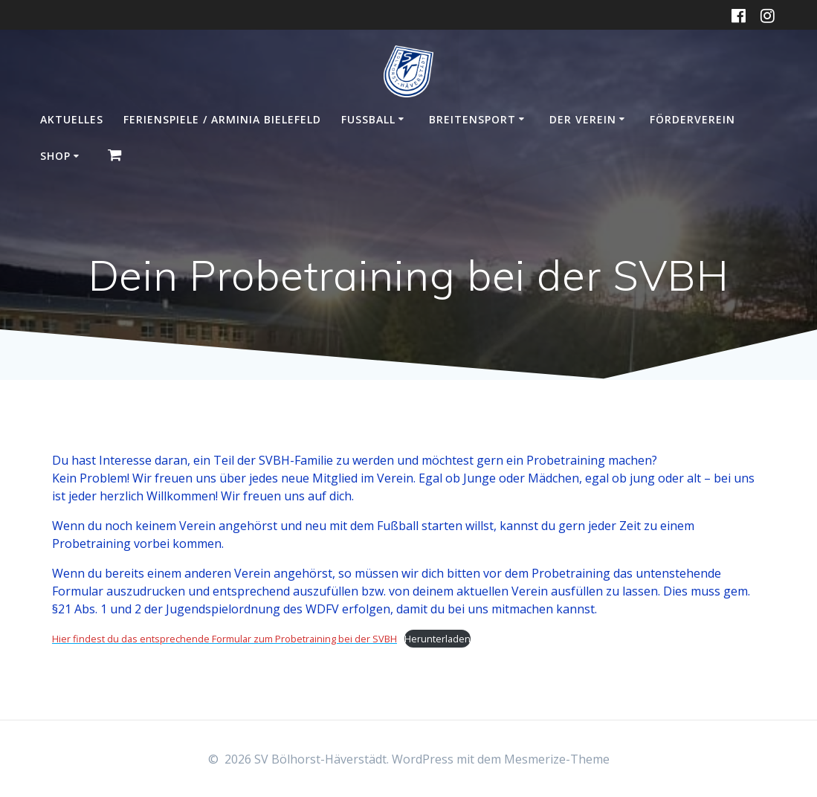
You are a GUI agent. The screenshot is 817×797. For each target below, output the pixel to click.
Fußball (368, 119)
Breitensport (472, 119)
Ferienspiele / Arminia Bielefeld (222, 119)
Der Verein (582, 119)
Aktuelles (71, 119)
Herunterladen (437, 638)
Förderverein (692, 119)
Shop (55, 156)
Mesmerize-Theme (557, 759)
